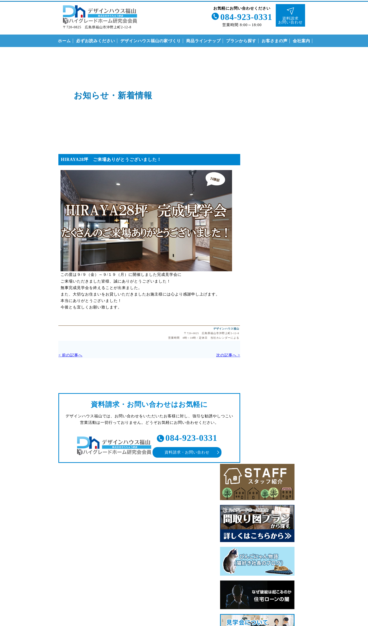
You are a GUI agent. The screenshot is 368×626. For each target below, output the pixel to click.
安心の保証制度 (262, 428)
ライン (360, 72)
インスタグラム (360, 142)
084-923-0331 (245, 16)
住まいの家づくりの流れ (270, 438)
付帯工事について (264, 448)
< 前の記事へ (64, 355)
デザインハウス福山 (214, 328)
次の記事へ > (215, 355)
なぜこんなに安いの (266, 419)
